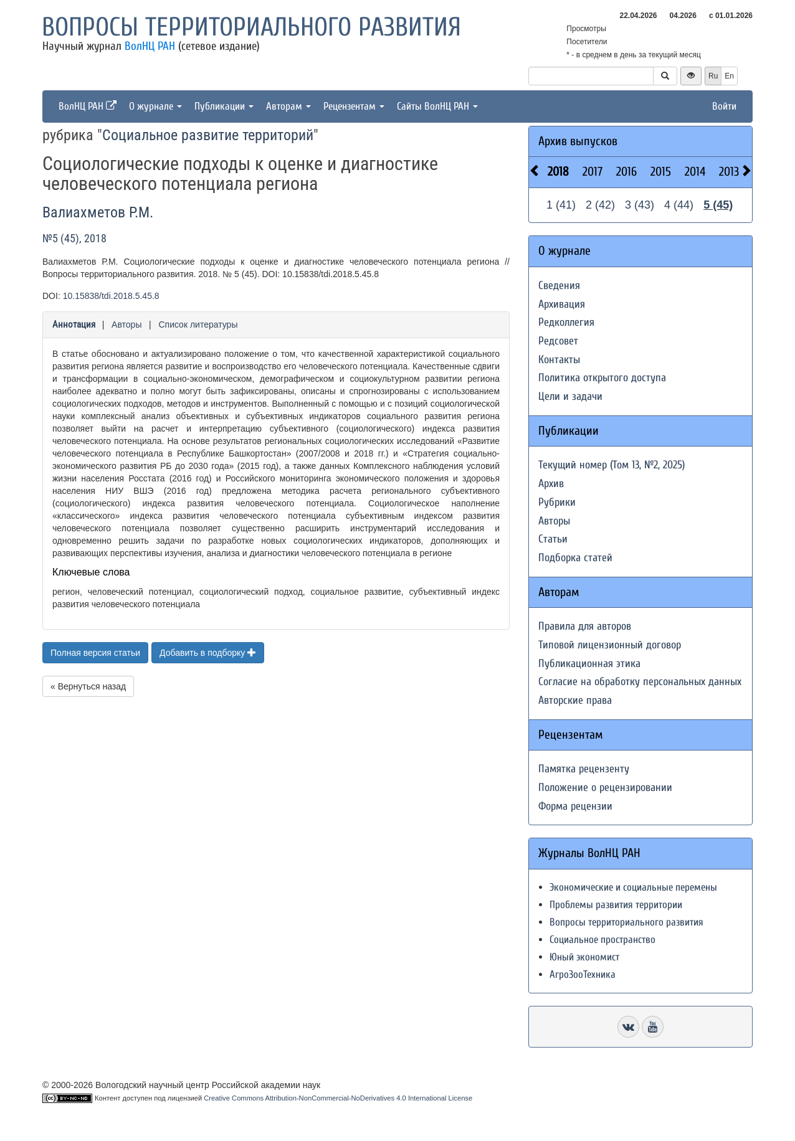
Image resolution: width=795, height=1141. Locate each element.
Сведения (559, 285)
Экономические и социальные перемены (633, 887)
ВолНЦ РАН (150, 46)
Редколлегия (566, 322)
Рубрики (557, 502)
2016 (626, 171)
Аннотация (73, 324)
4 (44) (678, 205)
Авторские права (575, 700)
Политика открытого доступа (602, 377)
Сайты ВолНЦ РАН (437, 106)
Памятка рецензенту (583, 768)
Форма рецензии (575, 806)
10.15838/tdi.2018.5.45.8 (111, 296)
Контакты (559, 359)
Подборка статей (575, 557)
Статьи (553, 539)
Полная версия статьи (95, 653)
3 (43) (639, 205)
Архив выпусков (577, 141)
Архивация (561, 304)
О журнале (155, 106)
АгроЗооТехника (583, 974)
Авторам (288, 106)
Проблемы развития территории (616, 905)
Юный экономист (584, 957)
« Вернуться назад (88, 686)
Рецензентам (353, 106)
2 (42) (600, 205)
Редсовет (558, 341)
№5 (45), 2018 (74, 238)
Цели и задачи (570, 396)
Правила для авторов (584, 626)
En (729, 76)
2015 (660, 171)
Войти (724, 106)
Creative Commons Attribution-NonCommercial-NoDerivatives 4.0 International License (338, 1098)
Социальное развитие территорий (207, 135)
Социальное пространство (602, 939)
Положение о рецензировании (605, 787)
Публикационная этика (589, 663)
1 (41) (561, 205)
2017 (592, 171)
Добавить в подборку (207, 653)
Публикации (224, 106)
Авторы (126, 324)
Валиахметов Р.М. (97, 212)
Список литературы (197, 324)
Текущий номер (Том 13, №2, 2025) (611, 464)
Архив (551, 483)
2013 (729, 171)
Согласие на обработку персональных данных (639, 681)
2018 (558, 171)
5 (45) (718, 205)
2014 (695, 171)
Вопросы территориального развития (251, 27)
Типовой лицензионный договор (609, 644)
